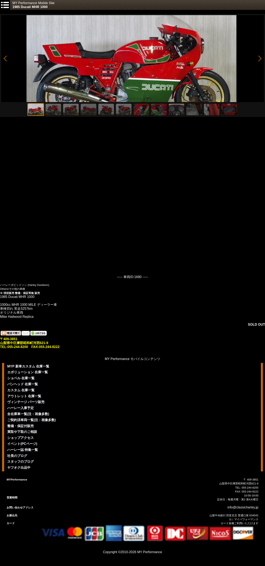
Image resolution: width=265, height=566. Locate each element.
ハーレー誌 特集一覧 (22, 450)
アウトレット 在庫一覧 (24, 396)
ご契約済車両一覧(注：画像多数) (31, 420)
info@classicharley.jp (243, 507)
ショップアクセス (20, 438)
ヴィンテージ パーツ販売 (26, 402)
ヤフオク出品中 (18, 467)
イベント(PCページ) (22, 444)
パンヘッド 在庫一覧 (22, 384)
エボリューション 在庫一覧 (27, 372)
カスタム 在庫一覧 (21, 390)
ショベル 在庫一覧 (21, 378)
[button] (5, 58)
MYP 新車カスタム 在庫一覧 (28, 366)
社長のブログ (17, 456)
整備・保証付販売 (20, 426)
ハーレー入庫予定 (20, 408)
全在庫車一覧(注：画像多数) (28, 414)
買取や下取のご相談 (22, 432)
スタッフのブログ (20, 461)
